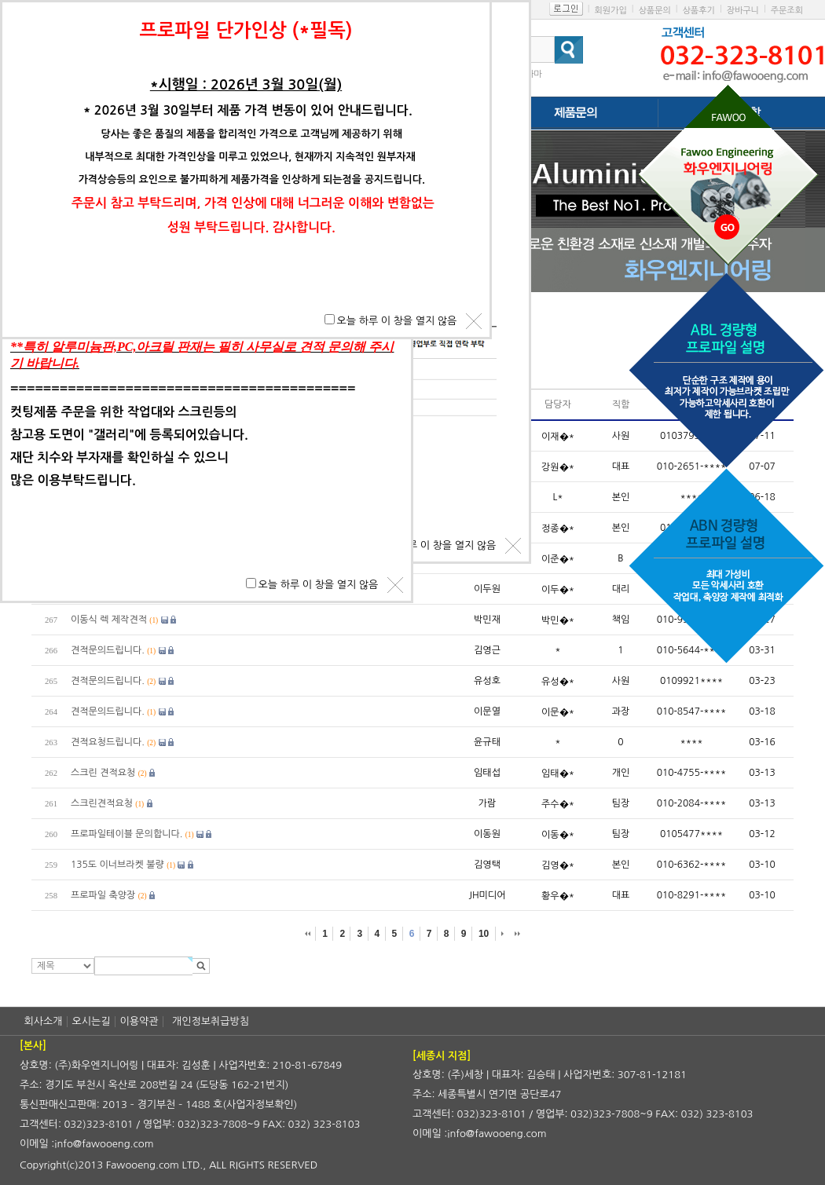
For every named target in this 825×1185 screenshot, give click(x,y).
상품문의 (654, 10)
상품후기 (699, 10)
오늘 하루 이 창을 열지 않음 (436, 545)
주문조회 (787, 10)
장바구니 (743, 10)
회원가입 (610, 10)
